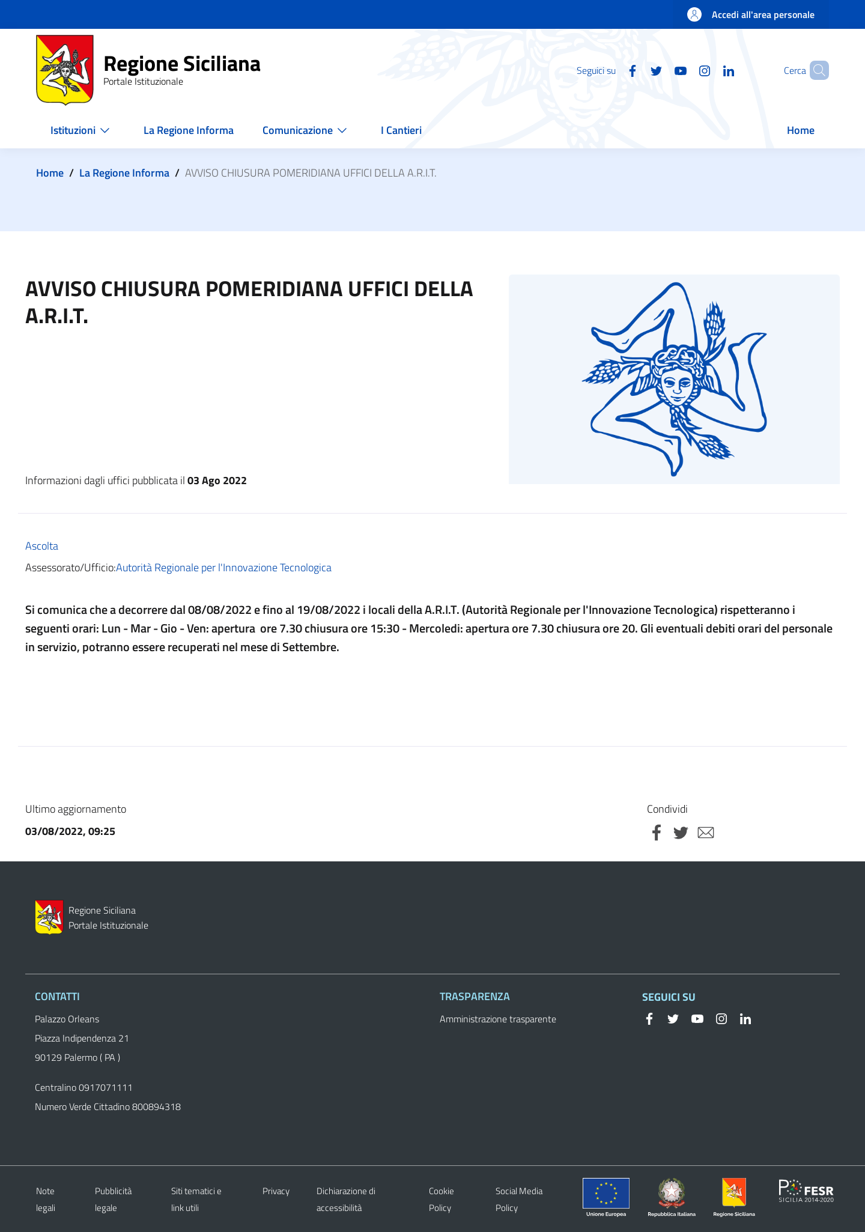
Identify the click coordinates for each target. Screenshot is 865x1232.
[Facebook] (612, 69)
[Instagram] (684, 69)
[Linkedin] (708, 69)
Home (50, 173)
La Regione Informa (124, 173)
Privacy (276, 1191)
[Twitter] (636, 69)
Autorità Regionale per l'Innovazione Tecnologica (224, 567)
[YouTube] (660, 69)
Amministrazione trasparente (498, 1019)
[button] (814, 70)
